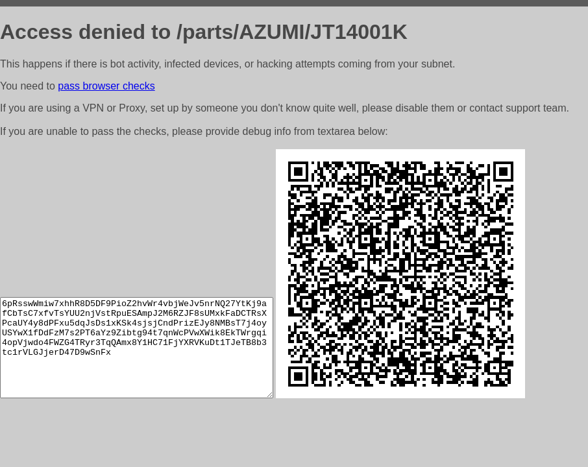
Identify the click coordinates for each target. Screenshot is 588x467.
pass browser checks (106, 85)
